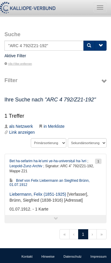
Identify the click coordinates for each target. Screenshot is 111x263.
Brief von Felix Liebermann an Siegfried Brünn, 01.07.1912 (49, 182)
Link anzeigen (19, 132)
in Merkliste (52, 126)
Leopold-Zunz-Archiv (25, 166)
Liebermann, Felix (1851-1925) (37, 194)
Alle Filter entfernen (18, 63)
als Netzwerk (18, 126)
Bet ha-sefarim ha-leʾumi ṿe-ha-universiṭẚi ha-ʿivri (47, 161)
